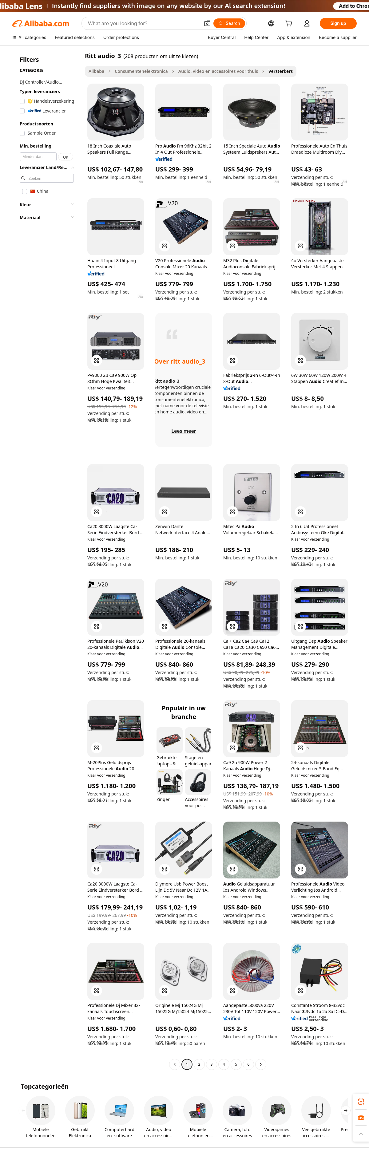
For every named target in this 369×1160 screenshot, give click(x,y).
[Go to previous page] (174, 1064)
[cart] (290, 24)
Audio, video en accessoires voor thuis (218, 71)
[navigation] (46, 560)
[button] (207, 23)
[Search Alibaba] (143, 23)
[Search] (229, 23)
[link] (361, 1102)
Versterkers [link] (280, 71)
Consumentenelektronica (141, 71)
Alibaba (96, 71)
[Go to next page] (260, 1064)
